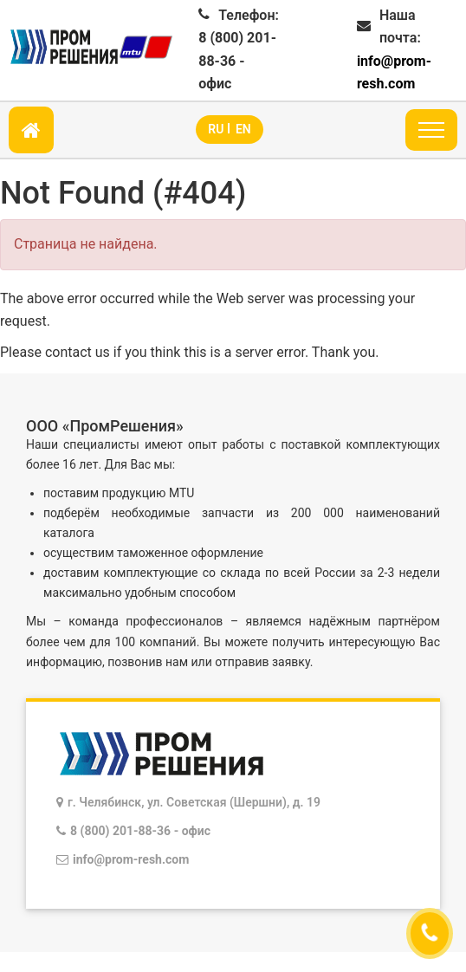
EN (243, 129)
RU (215, 129)
